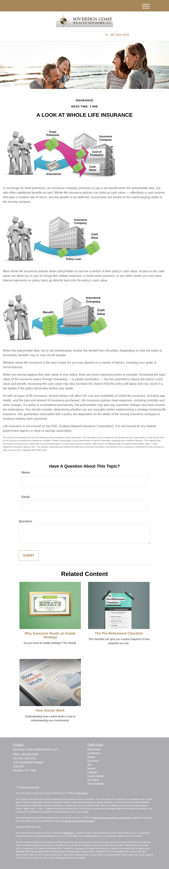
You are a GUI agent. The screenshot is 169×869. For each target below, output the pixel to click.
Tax (89, 764)
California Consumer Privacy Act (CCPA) (111, 818)
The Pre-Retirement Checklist (119, 633)
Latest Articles (95, 776)
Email (26, 497)
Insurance (93, 760)
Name (26, 472)
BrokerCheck (82, 793)
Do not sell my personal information (77, 821)
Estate (91, 757)
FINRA (66, 833)
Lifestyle (92, 772)
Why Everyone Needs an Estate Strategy (50, 635)
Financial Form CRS (29, 787)
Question (25, 521)
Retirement (93, 749)
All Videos (93, 779)
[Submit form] (28, 555)
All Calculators (95, 783)
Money (91, 768)
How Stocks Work (50, 710)
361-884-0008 (117, 34)
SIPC (71, 833)
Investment (93, 753)
